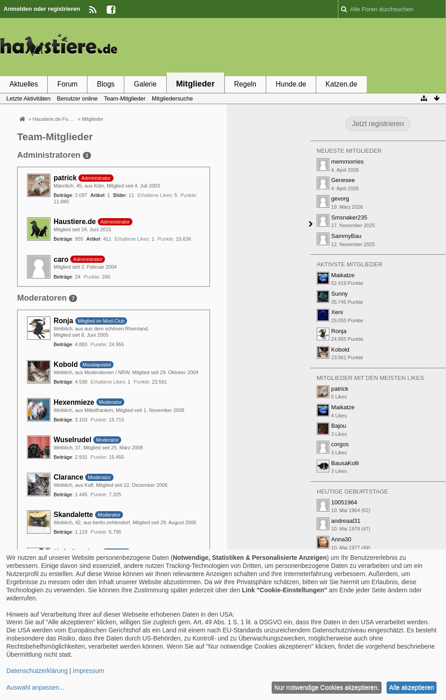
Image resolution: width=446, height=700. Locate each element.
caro (61, 259)
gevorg (340, 198)
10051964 (344, 502)
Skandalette (73, 514)
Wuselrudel (72, 440)
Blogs (105, 84)
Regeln (245, 84)
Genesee (343, 180)
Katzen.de (341, 84)
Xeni (337, 312)
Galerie (145, 84)
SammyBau (346, 236)
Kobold (66, 364)
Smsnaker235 (349, 217)
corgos (340, 444)
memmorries (347, 161)
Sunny (339, 293)
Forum (67, 84)
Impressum (88, 670)
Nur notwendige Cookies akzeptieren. (326, 687)
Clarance (68, 477)
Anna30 (341, 539)
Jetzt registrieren (378, 124)
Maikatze (343, 275)
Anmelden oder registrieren (42, 8)
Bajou (338, 425)
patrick (65, 178)
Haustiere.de (75, 221)
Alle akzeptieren (411, 687)
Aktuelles (23, 84)
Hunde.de (291, 84)
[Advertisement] (282, 46)
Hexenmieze (74, 402)
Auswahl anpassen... (35, 687)
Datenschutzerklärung (37, 670)
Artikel (98, 195)
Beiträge (63, 195)
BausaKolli (345, 463)
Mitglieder (195, 83)
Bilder (119, 195)
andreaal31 (345, 520)
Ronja (63, 321)
